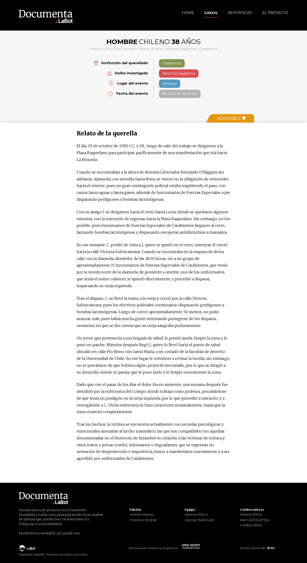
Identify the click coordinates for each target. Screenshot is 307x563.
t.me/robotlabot (48, 524)
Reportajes (240, 12)
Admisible (231, 118)
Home (188, 12)
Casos (210, 12)
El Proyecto (275, 12)
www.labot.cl (77, 519)
